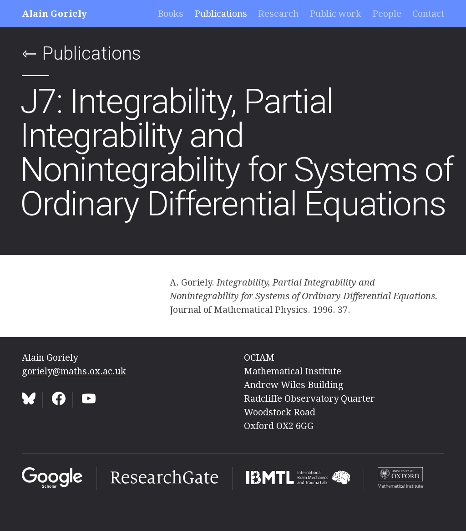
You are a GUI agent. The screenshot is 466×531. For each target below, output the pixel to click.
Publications (220, 13)
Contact (428, 13)
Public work (335, 13)
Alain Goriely (54, 13)
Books (170, 13)
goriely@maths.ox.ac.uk (74, 371)
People (386, 13)
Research (278, 13)
